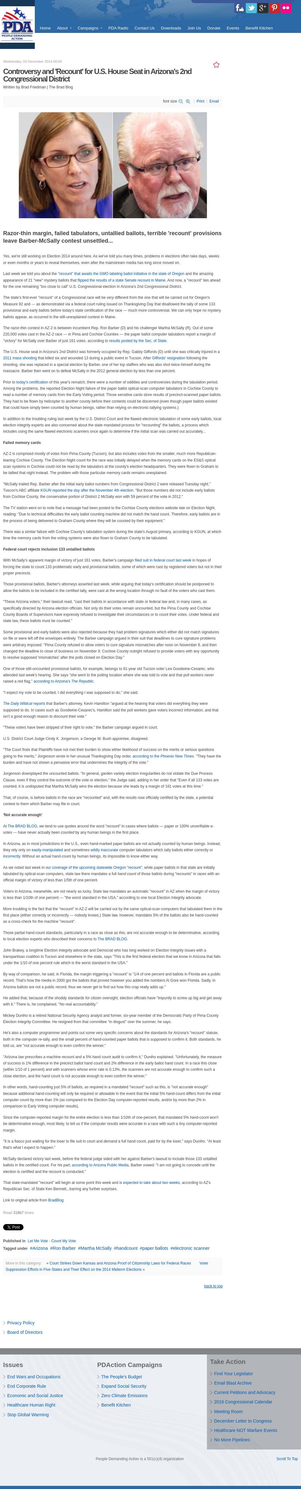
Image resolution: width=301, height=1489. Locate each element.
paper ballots (155, 1248)
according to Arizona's (63, 681)
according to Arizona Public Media (100, 1165)
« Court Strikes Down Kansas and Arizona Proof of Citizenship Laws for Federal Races (118, 1263)
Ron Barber (64, 1248)
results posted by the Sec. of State (137, 341)
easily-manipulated (47, 850)
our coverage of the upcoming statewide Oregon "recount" (93, 867)
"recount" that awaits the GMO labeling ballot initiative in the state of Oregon (121, 274)
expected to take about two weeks (151, 1182)
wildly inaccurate (104, 850)
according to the (163, 756)
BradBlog (55, 1200)
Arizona (40, 1248)
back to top (213, 1286)
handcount (126, 1248)
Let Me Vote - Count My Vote (52, 1241)
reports (24, 703)
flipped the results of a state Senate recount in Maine (121, 280)
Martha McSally (96, 1248)
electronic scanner (191, 1248)
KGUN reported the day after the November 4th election (86, 490)
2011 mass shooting (20, 358)
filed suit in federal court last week (163, 560)
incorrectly (11, 856)
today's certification (32, 382)
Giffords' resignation (168, 358)
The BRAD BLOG (22, 826)
